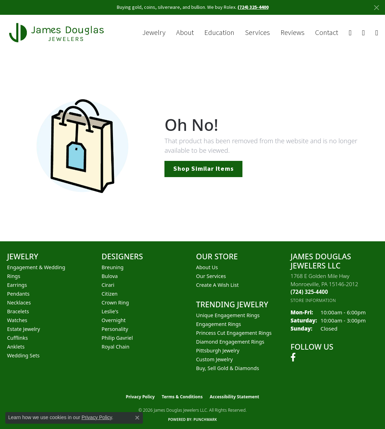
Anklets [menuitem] (16, 346)
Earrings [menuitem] (17, 285)
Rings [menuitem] (13, 276)
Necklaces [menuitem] (19, 302)
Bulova (110, 276)
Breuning (113, 267)
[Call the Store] (309, 291)
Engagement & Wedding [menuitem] (36, 267)
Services (257, 33)
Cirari (108, 285)
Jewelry (154, 33)
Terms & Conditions (182, 397)
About (185, 33)
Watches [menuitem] (17, 320)
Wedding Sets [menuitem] (23, 355)
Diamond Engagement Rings (230, 341)
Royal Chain (116, 346)
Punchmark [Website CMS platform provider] (205, 419)
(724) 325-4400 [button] (253, 7)
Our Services (211, 276)
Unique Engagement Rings (228, 315)
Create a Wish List (217, 285)
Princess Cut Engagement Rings (234, 333)
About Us (207, 267)
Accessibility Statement (234, 397)
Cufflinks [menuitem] (17, 337)
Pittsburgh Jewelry (218, 350)
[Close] (376, 7)
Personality (115, 329)
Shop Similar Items (203, 168)
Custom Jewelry (214, 359)
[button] (350, 33)
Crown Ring (115, 302)
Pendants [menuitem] (18, 293)
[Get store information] (313, 300)
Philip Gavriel (117, 337)
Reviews (293, 33)
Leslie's (110, 311)
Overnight (114, 320)
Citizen (110, 293)
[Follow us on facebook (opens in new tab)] (293, 357)
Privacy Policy (140, 397)
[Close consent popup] (137, 418)
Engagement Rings (218, 324)
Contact (326, 33)
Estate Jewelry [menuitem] (23, 329)
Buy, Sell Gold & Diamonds (227, 368)
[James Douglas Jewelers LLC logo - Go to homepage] (58, 33)
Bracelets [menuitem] (18, 311)
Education (219, 33)
